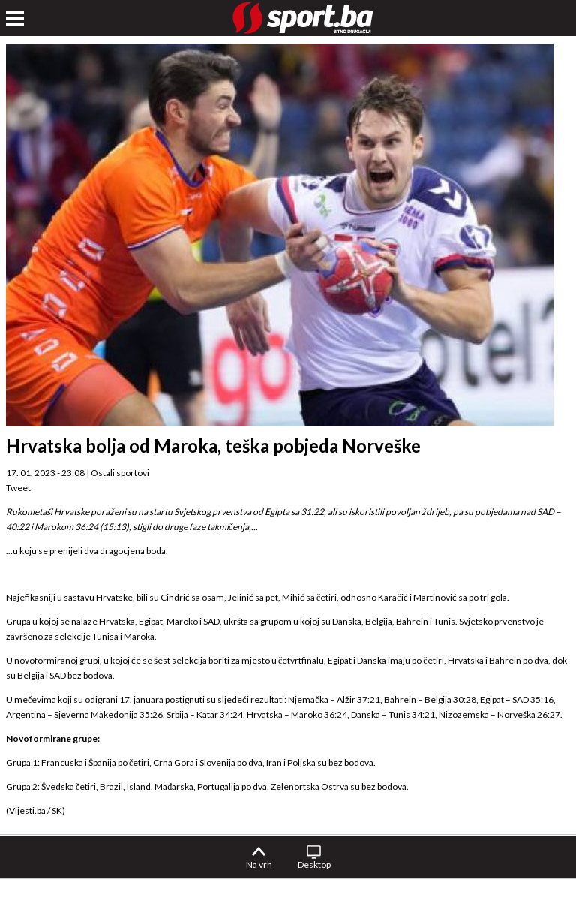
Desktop (314, 864)
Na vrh (259, 864)
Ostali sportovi (120, 472)
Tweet (18, 487)
